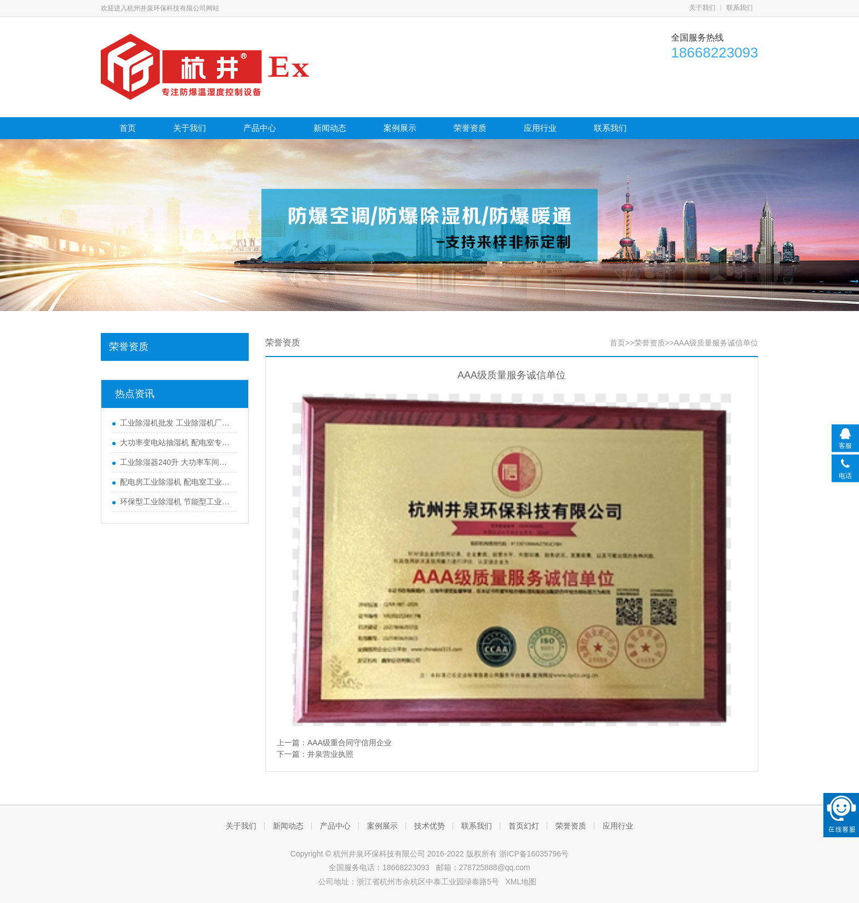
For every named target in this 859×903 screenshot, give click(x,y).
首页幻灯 (523, 826)
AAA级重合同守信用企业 (349, 742)
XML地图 (520, 881)
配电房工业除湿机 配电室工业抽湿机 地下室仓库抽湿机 (176, 482)
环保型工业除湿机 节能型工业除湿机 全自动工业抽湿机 (176, 501)
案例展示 (399, 128)
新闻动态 (329, 128)
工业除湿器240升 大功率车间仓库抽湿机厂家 (176, 462)
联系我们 (739, 7)
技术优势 (429, 826)
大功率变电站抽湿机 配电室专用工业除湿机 (176, 442)
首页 (127, 128)
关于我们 (702, 7)
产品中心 (259, 128)
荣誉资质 (470, 128)
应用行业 (540, 128)
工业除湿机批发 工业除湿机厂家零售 (176, 422)
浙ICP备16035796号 (534, 853)
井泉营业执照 (330, 754)
